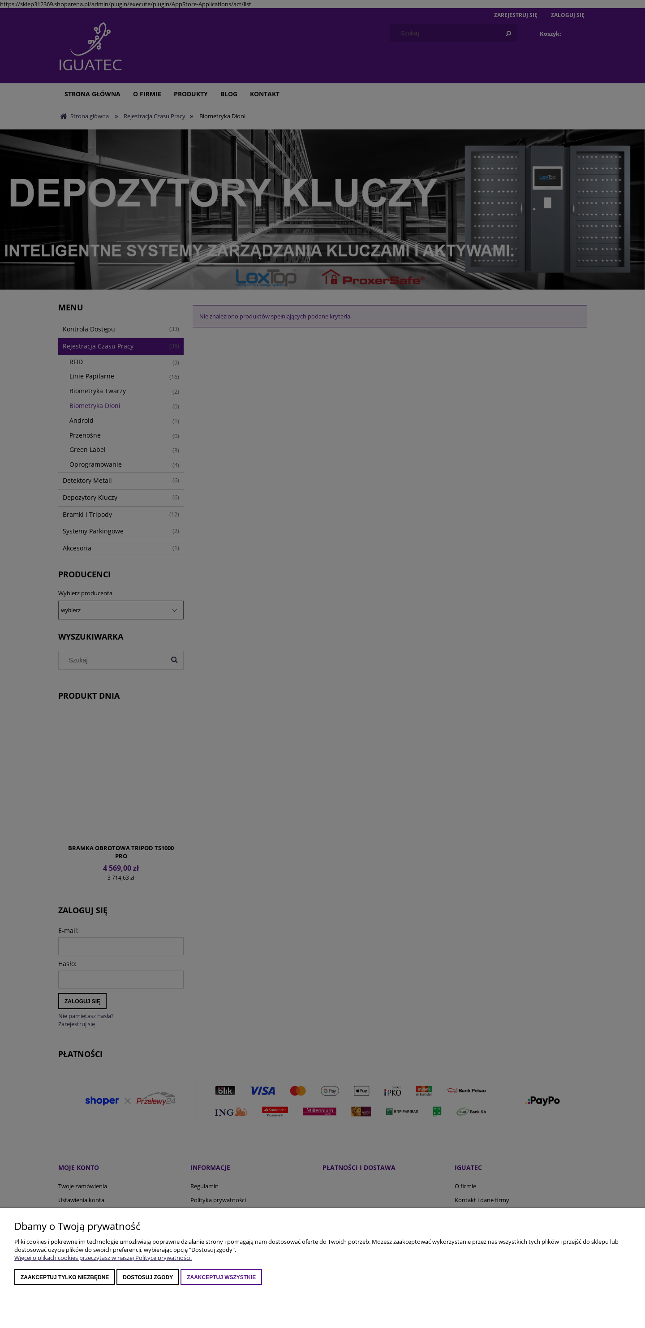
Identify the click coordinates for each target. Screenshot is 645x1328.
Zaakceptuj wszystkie (221, 1277)
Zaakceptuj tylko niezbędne (65, 1277)
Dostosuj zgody (148, 1277)
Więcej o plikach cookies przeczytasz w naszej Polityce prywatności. (103, 1258)
